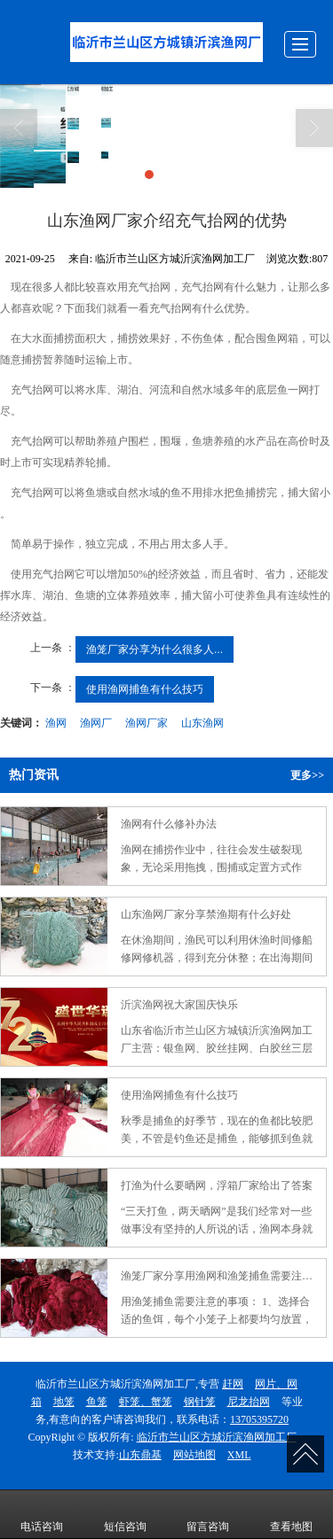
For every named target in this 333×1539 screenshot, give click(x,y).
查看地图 (291, 1514)
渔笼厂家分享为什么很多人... (154, 649)
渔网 (56, 723)
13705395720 (259, 1419)
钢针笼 (200, 1401)
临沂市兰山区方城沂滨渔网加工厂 (217, 1437)
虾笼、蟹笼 (145, 1401)
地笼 (64, 1401)
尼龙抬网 (248, 1401)
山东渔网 (202, 723)
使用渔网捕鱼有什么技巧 (144, 689)
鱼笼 (96, 1401)
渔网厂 (96, 723)
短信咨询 (125, 1514)
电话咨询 (41, 1514)
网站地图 (194, 1455)
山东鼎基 (140, 1455)
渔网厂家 (146, 723)
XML (239, 1455)
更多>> (307, 775)
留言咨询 (207, 1514)
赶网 (232, 1384)
